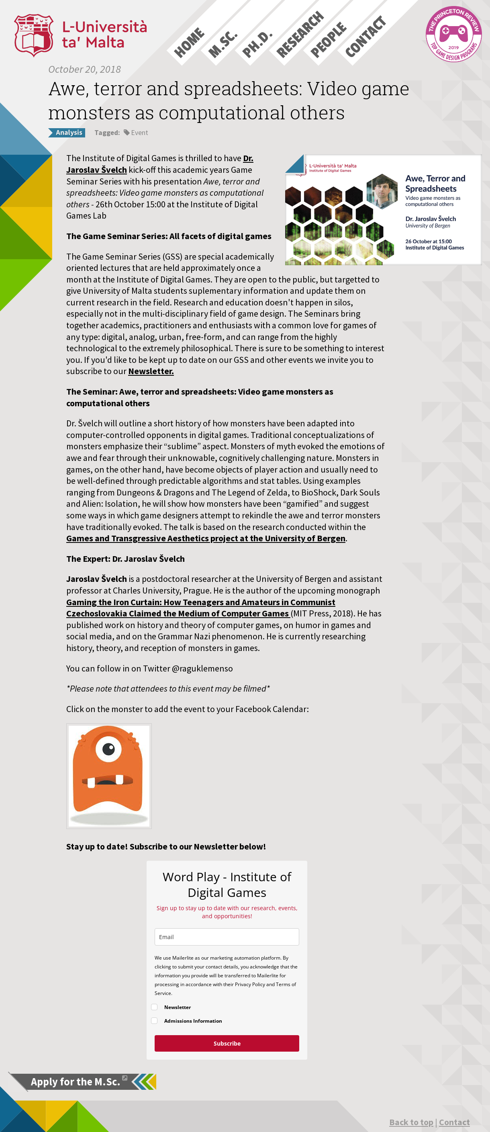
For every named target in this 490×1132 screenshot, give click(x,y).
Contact (454, 1122)
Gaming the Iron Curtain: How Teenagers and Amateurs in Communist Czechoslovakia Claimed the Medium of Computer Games (200, 607)
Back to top (411, 1122)
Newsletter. (151, 371)
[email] (227, 937)
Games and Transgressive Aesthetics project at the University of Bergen (205, 538)
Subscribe (227, 1043)
